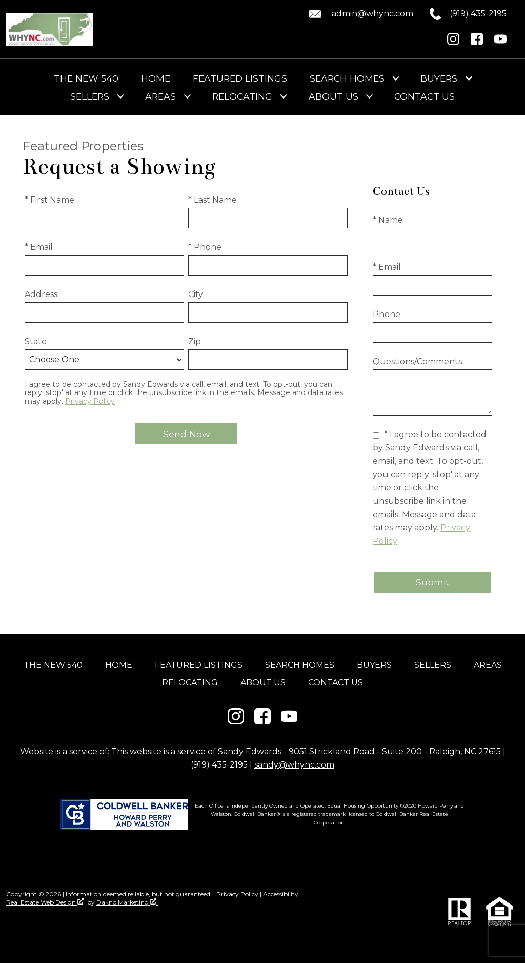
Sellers (432, 665)
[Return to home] (49, 29)
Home (155, 78)
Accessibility (280, 894)
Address (41, 294)
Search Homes (299, 665)
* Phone (204, 247)
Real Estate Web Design (45, 902)
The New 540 (86, 78)
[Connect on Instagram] (453, 42)
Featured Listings (240, 78)
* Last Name (212, 200)
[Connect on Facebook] (477, 42)
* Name (388, 220)
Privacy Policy (90, 401)
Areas (488, 665)
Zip (194, 341)
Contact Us (424, 96)
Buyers (374, 665)
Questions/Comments (417, 361)
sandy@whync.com (294, 765)
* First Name (49, 200)
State (36, 341)
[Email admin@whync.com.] (359, 14)
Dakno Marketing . (127, 902)
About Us (263, 682)
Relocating (190, 682)
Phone (386, 314)
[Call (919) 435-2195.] (460, 14)
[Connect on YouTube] (500, 42)
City (195, 294)
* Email (39, 247)
